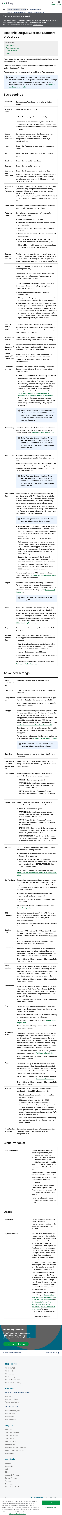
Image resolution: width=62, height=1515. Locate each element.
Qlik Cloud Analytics (12, 1409)
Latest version (38, 25)
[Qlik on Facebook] (54, 1496)
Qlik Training (9, 1373)
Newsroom (9, 1483)
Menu (59, 4)
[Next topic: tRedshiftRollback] (46, 1352)
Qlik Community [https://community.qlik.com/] (36, 1497)
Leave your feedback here (16, 1343)
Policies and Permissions (45, 1052)
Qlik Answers (10, 1412)
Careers (8, 1480)
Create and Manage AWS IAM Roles (42, 574)
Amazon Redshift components (16, 12)
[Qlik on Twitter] (46, 1496)
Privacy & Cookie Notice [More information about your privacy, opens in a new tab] (17, 1514)
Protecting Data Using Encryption (44, 737)
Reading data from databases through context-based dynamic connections (44, 1296)
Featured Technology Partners (16, 1446)
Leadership (9, 1465)
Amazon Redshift (34, 9)
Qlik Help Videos (11, 1367)
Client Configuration (24, 907)
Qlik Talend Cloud (11, 1398)
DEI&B (7, 1471)
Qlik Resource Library (13, 1382)
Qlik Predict (9, 1415)
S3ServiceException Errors (26, 622)
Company (8, 1462)
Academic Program (12, 1474)
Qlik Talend (9, 1395)
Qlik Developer (10, 1370)
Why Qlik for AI (10, 1440)
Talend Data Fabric (12, 1401)
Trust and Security (12, 1431)
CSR (6, 1468)
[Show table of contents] (4, 10)
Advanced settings (12, 48)
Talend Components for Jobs (16, 9)
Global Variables (11, 51)
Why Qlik (8, 1428)
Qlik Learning (10, 1376)
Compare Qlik (10, 1443)
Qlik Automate (10, 1418)
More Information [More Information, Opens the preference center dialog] (51, 1507)
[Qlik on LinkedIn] (50, 1496)
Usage (8, 53)
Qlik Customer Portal (12, 1379)
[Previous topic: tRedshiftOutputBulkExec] (16, 1352)
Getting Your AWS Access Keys (42, 432)
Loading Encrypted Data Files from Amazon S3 (34, 724)
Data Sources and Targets (14, 1449)
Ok (51, 1502)
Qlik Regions (9, 1452)
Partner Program (11, 1477)
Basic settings (10, 45)
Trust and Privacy (11, 1434)
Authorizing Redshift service (26, 663)
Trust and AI (9, 1437)
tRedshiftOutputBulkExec (36, 12)
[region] (31, 1506)
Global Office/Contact (13, 1486)
